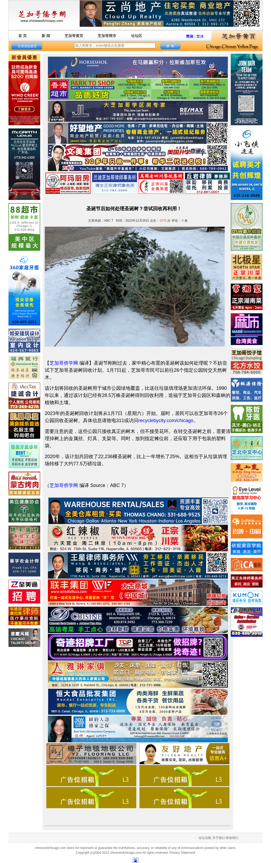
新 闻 (46, 36)
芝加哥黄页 (74, 36)
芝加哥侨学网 (63, 363)
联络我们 (232, 838)
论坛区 (136, 36)
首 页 (22, 36)
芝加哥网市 (107, 36)
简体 (189, 36)
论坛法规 (204, 838)
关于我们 (218, 838)
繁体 (200, 36)
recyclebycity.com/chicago (165, 420)
